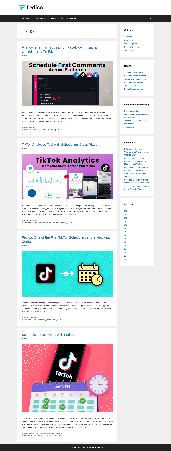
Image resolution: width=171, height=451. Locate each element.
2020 (126, 232)
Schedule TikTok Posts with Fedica (49, 334)
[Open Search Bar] (151, 18)
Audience (27, 220)
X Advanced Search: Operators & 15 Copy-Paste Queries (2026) (136, 152)
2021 (126, 228)
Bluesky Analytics (131, 111)
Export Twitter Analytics (134, 89)
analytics (27, 223)
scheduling (52, 130)
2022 (126, 225)
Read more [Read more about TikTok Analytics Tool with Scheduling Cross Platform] (71, 214)
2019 (126, 235)
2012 (126, 260)
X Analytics (129, 127)
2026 (126, 211)
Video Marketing (55, 436)
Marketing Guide (30, 127)
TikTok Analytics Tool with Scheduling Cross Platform (61, 144)
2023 (126, 221)
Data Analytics (37, 220)
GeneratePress (97, 447)
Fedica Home (24, 18)
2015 (126, 249)
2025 (126, 214)
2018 (126, 239)
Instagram (36, 130)
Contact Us (71, 18)
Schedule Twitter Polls (133, 72)
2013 (126, 256)
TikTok (59, 130)
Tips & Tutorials (57, 18)
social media (51, 320)
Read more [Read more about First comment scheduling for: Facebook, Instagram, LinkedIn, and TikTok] (63, 121)
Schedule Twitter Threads (135, 76)
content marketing (30, 320)
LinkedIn (44, 130)
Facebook (28, 130)
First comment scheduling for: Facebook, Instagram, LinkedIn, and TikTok (135, 161)
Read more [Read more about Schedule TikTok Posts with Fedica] (82, 427)
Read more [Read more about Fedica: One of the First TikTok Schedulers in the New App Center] (40, 311)
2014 (126, 253)
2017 (126, 242)
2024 (126, 218)
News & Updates (30, 317)
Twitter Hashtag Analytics (135, 79)
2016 (126, 246)
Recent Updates (40, 18)
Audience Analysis (38, 223)
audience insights (52, 223)
